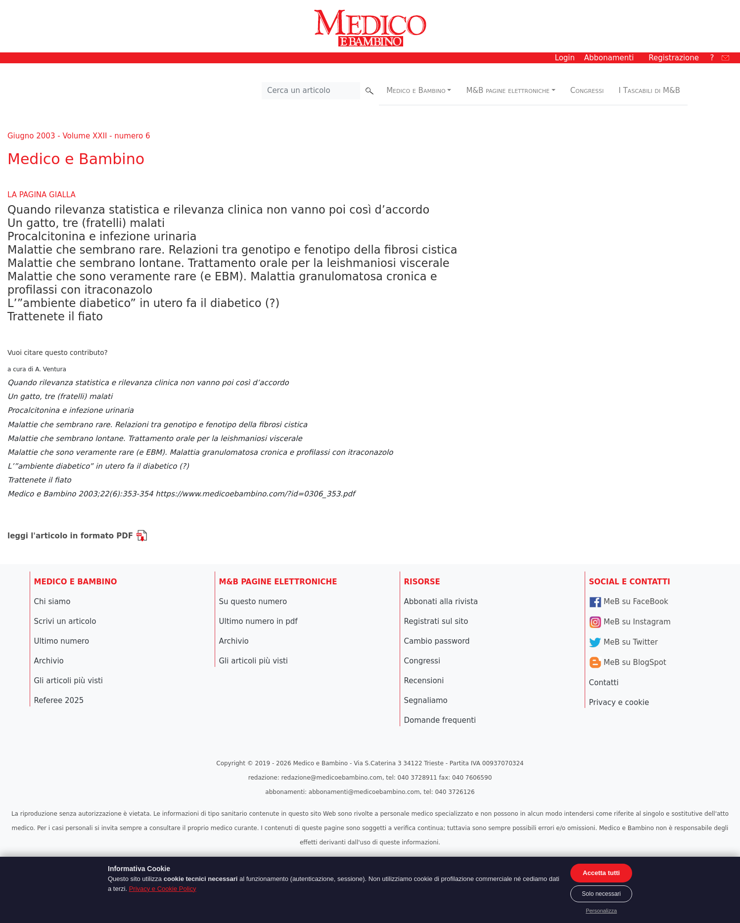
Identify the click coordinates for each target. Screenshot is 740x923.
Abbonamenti (609, 57)
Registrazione (673, 57)
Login (565, 57)
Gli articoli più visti (68, 680)
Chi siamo (52, 601)
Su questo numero (253, 601)
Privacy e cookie (619, 702)
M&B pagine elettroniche (508, 90)
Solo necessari (601, 893)
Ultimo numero (62, 641)
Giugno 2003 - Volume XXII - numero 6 (78, 136)
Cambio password (437, 641)
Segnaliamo (426, 700)
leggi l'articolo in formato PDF (77, 535)
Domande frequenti (440, 720)
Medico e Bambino (415, 90)
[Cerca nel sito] (311, 91)
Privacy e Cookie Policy (162, 888)
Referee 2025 (59, 700)
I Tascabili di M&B (649, 90)
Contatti (604, 682)
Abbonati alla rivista (441, 601)
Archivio (49, 661)
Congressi (587, 90)
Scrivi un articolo (65, 621)
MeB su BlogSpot (627, 662)
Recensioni (424, 680)
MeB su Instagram (630, 621)
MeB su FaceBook (628, 601)
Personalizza (601, 911)
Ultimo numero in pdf (258, 621)
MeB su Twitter (623, 642)
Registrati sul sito (436, 621)
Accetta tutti (601, 873)
